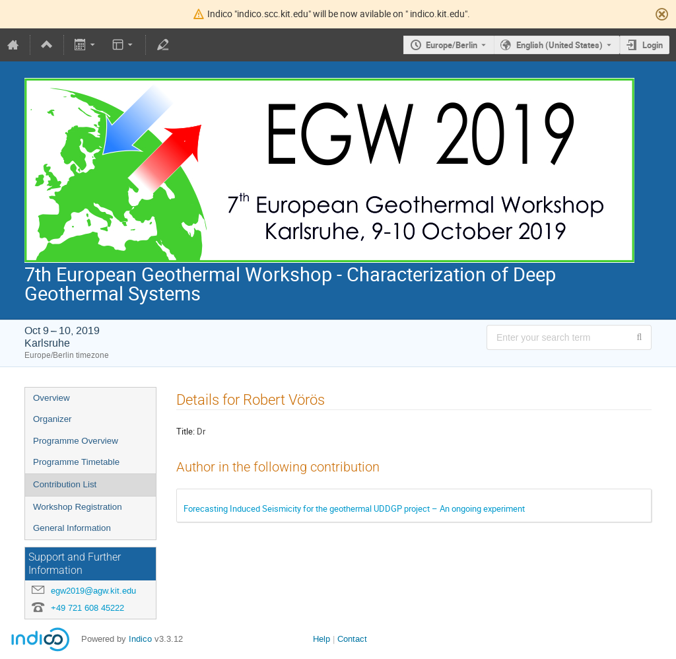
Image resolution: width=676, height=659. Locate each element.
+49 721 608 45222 (87, 607)
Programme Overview (75, 441)
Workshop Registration (77, 507)
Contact (352, 638)
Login (652, 45)
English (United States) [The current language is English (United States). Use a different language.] (559, 45)
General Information (72, 528)
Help (321, 638)
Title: (185, 431)
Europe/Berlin (451, 45)
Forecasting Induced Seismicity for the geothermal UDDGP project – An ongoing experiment (354, 508)
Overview (51, 398)
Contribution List (64, 484)
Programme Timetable (76, 462)
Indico (140, 638)
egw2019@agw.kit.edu (93, 590)
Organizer (52, 419)
